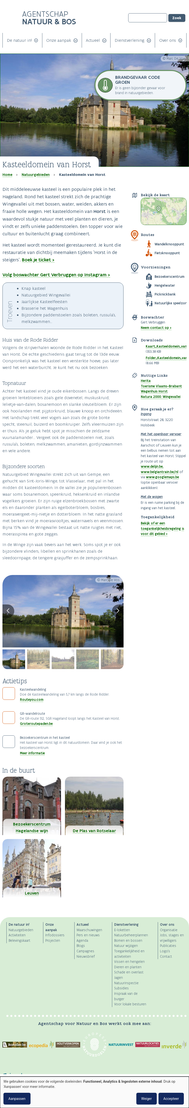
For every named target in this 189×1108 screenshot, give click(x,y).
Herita (146, 381)
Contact (166, 956)
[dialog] (94, 1092)
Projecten (52, 941)
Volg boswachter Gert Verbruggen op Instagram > (56, 275)
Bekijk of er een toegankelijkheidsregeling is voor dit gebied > (162, 528)
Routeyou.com (31, 699)
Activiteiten (17, 935)
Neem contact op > (156, 327)
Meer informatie (32, 753)
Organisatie (168, 930)
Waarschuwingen (89, 930)
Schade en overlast (128, 972)
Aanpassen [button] (17, 1099)
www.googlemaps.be (162, 477)
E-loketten (122, 930)
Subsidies (121, 988)
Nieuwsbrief (86, 956)
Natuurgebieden (36, 174)
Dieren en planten (128, 967)
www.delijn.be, (152, 466)
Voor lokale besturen (130, 1004)
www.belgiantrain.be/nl (159, 472)
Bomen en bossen (128, 941)
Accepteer (171, 1099)
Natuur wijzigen (126, 946)
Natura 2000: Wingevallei (160, 396)
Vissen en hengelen (129, 962)
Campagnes (85, 951)
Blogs (81, 946)
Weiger (146, 1099)
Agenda (82, 941)
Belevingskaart (19, 941)
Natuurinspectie (126, 983)
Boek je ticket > (38, 260)
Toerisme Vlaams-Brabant (161, 386)
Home (7, 174)
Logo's (165, 951)
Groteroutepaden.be (36, 723)
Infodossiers (54, 935)
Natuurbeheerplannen (131, 935)
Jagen (118, 978)
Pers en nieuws (88, 935)
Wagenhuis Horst (154, 391)
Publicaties (168, 946)
